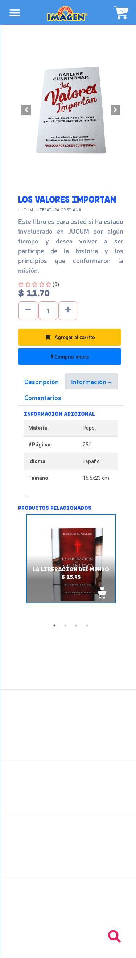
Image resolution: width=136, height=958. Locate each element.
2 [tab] (65, 625)
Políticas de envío (68, 783)
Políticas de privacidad (68, 799)
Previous (12, 567)
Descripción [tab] (41, 381)
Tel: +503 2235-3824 (68, 908)
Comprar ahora (70, 356)
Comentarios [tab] (42, 397)
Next (128, 567)
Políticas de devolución (68, 791)
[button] (26, 110)
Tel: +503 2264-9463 (68, 916)
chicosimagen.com (89, 948)
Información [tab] (89, 381)
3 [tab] (76, 625)
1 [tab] (54, 625)
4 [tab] (87, 625)
